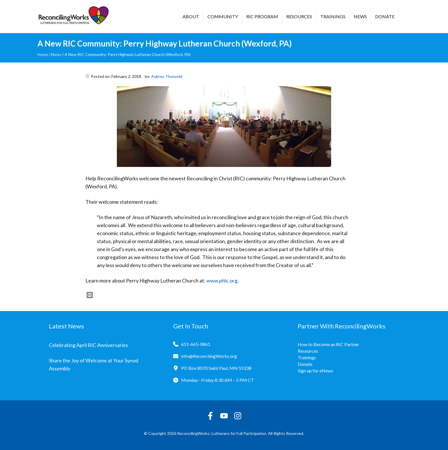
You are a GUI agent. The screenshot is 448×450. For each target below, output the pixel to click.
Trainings (332, 16)
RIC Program (262, 16)
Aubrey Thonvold (166, 76)
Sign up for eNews (315, 370)
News (360, 16)
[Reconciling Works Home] (73, 16)
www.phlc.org (221, 280)
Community (222, 16)
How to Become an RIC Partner (328, 344)
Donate (385, 16)
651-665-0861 (195, 344)
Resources (299, 16)
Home (42, 54)
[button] (407, 17)
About (191, 16)
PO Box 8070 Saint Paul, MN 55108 (216, 368)
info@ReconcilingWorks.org (209, 356)
